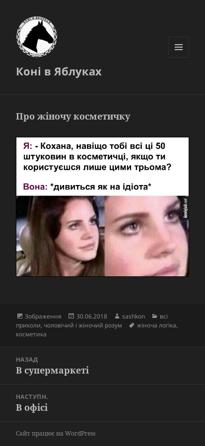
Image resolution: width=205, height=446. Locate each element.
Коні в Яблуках (59, 71)
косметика (31, 334)
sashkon (133, 316)
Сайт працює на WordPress (55, 433)
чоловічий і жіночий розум (83, 325)
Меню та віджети (179, 57)
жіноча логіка (156, 325)
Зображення (43, 316)
